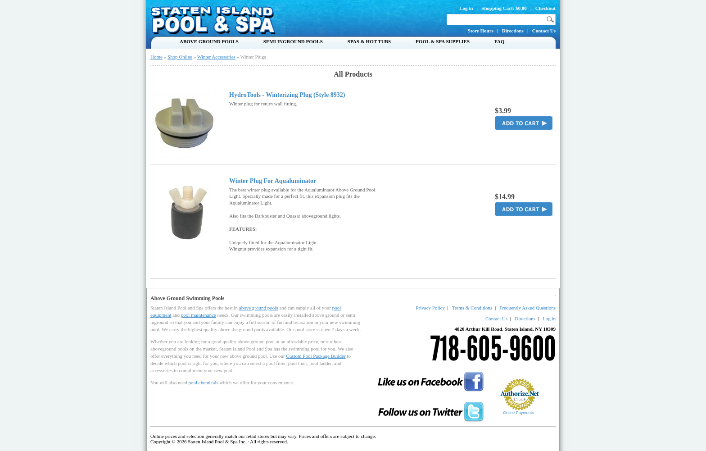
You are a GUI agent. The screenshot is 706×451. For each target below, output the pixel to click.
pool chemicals (203, 382)
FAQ (499, 41)
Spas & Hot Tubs (369, 41)
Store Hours (480, 30)
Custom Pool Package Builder (315, 356)
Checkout (545, 8)
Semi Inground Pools (293, 41)
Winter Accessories (216, 56)
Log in (466, 8)
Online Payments (518, 412)
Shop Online (179, 56)
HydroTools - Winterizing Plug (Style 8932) (287, 95)
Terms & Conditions (472, 307)
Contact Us (544, 30)
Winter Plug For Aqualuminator (272, 181)
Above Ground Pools (209, 41)
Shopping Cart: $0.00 (504, 8)
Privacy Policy (430, 307)
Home (156, 56)
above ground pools (258, 307)
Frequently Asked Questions (527, 307)
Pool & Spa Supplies (443, 41)
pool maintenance (198, 315)
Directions (513, 30)
